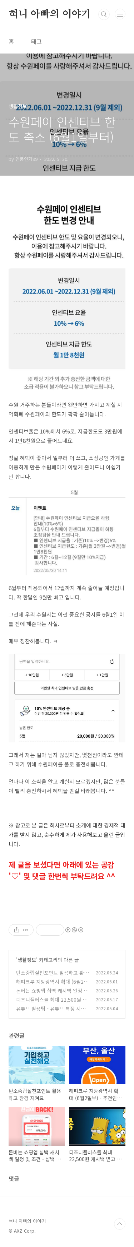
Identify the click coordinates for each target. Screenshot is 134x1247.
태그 (36, 41)
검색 (104, 14)
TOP (119, 1224)
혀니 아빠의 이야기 (50, 14)
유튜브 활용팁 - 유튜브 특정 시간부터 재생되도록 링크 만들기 (50, 1012)
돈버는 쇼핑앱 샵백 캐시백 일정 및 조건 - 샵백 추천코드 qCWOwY (52, 994)
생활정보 (27, 959)
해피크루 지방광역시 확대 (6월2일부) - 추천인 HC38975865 (52, 985)
